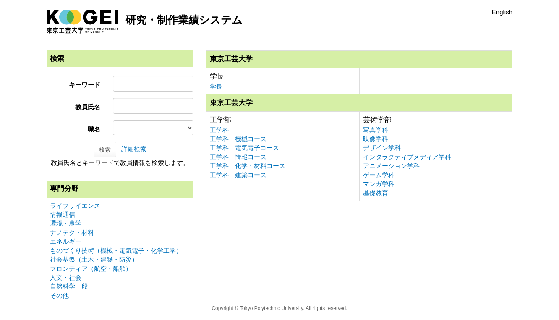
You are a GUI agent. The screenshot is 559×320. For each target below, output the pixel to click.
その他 (59, 295)
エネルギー (65, 241)
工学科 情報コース (238, 156)
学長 (216, 86)
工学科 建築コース (238, 174)
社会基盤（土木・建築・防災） (94, 259)
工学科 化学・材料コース (247, 165)
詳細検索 (133, 148)
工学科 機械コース (238, 138)
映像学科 (375, 138)
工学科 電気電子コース (244, 147)
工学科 (219, 130)
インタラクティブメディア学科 (407, 156)
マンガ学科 (378, 183)
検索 (105, 149)
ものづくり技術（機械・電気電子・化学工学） (116, 250)
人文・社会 (65, 277)
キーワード (84, 84)
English (502, 12)
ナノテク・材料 (72, 232)
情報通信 (62, 214)
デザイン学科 (382, 147)
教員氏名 (87, 106)
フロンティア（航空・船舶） (91, 268)
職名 (94, 129)
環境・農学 (65, 223)
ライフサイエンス (75, 205)
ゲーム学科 (378, 174)
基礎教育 (375, 193)
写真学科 (375, 130)
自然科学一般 (69, 286)
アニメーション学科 (391, 165)
